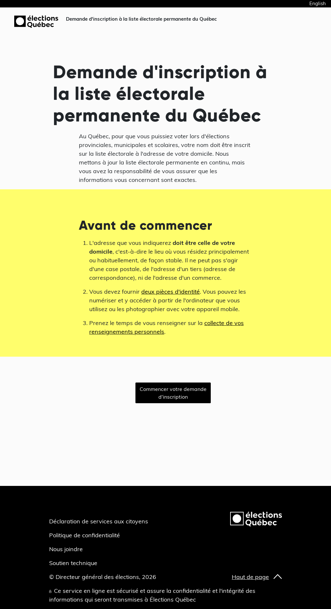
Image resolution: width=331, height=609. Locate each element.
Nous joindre (66, 549)
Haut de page (250, 577)
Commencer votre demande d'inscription (173, 393)
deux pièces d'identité (170, 291)
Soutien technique (73, 563)
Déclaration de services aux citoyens (98, 521)
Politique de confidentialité (84, 535)
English (317, 3)
